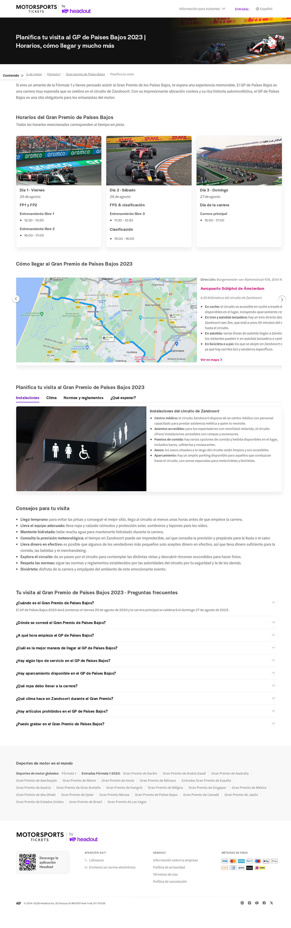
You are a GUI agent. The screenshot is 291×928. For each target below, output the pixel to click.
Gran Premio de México (249, 787)
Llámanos (96, 860)
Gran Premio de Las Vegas (127, 802)
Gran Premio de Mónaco (158, 780)
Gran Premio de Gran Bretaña (78, 787)
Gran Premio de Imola (118, 780)
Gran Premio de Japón (241, 795)
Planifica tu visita (122, 74)
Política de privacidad (169, 867)
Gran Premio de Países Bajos (156, 795)
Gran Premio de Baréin (140, 773)
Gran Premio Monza (114, 795)
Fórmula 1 (54, 74)
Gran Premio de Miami (79, 780)
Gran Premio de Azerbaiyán (36, 780)
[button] (202, 9)
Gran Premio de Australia (230, 773)
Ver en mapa (211, 360)
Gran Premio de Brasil (85, 802)
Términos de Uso (165, 874)
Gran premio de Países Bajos (85, 74)
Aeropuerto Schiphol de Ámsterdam (232, 288)
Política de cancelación (170, 882)
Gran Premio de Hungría (124, 787)
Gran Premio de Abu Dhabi (36, 795)
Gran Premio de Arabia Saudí (184, 773)
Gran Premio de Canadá (201, 795)
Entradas (242, 9)
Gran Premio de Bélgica (165, 787)
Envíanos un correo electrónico (112, 867)
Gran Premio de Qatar (77, 795)
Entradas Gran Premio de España (206, 780)
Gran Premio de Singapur (207, 787)
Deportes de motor (29, 74)
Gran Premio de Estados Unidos (40, 802)
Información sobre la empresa (175, 860)
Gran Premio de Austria (33, 787)
